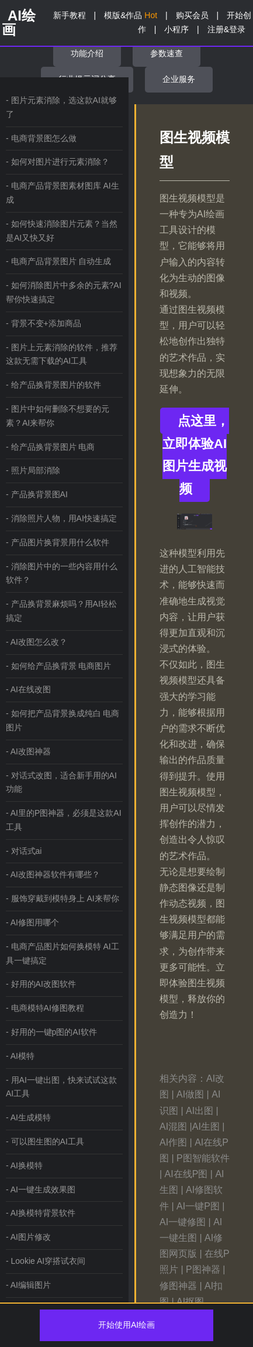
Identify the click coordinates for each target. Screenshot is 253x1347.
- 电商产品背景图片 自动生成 (58, 261)
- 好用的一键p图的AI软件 (51, 1032)
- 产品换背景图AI (37, 494)
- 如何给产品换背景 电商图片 (58, 666)
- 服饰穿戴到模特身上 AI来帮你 (62, 898)
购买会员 (192, 15)
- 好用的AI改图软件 (41, 984)
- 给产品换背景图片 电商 (50, 447)
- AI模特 (20, 1056)
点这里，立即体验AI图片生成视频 (195, 454)
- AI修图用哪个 (32, 922)
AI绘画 (19, 22)
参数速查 (166, 53)
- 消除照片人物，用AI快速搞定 (61, 518)
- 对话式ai (23, 851)
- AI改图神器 (28, 751)
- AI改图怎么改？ (36, 642)
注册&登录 (226, 29)
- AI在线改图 (28, 689)
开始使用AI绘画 (126, 1324)
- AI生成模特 (28, 1117)
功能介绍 (87, 53)
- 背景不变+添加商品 (43, 323)
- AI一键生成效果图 (40, 1189)
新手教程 (69, 15)
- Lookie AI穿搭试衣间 (45, 1261)
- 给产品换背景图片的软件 (53, 384)
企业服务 (178, 79)
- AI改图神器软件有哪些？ (53, 874)
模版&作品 (130, 15)
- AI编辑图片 (28, 1285)
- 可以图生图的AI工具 (45, 1141)
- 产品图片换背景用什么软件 (57, 542)
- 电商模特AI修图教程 (45, 1008)
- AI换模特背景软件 (40, 1213)
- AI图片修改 (28, 1237)
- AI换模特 (24, 1165)
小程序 (176, 29)
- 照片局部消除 (33, 470)
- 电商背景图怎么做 (41, 138)
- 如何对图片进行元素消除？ (57, 161)
